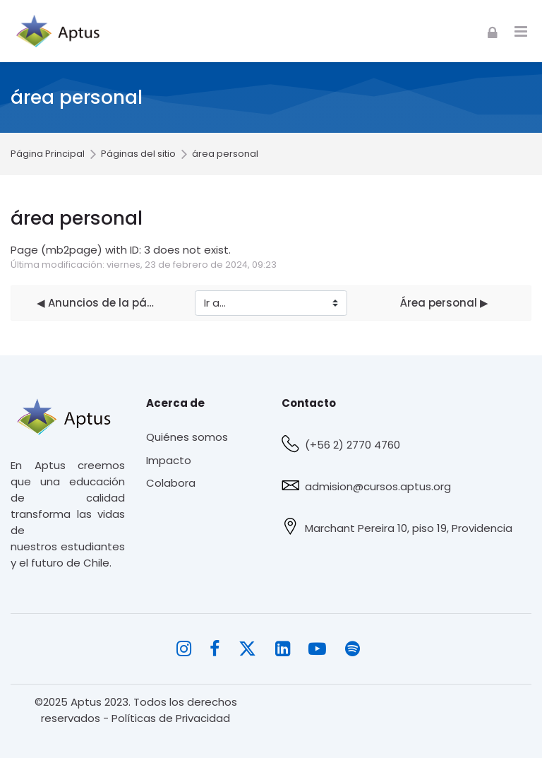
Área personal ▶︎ (444, 302)
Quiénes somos (187, 437)
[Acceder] (493, 31)
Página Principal (48, 154)
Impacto (168, 460)
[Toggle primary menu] (520, 31)
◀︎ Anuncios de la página (98, 302)
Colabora (170, 482)
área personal (225, 154)
